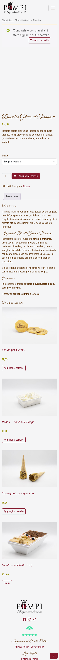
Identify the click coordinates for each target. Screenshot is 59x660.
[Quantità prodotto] (6, 158)
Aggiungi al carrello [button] (14, 349)
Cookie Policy (37, 628)
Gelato (11, 20)
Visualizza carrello (39, 40)
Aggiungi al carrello (28, 157)
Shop (4, 20)
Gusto (5, 137)
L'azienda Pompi (29, 640)
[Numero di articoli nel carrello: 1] (54, 656)
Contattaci (29, 644)
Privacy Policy (22, 628)
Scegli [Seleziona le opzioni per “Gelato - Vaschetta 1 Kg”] (7, 564)
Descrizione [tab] (12, 177)
